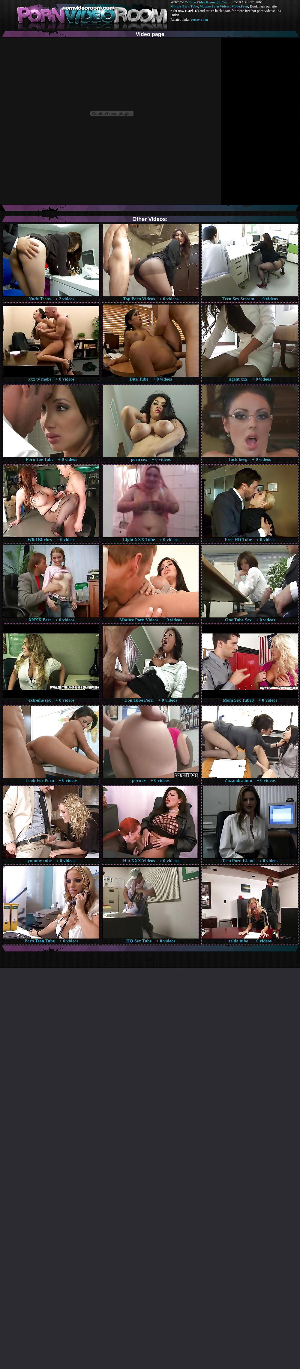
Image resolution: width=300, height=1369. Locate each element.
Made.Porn (240, 6)
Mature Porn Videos (215, 6)
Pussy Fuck (199, 19)
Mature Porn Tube (184, 6)
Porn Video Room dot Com (208, 2)
